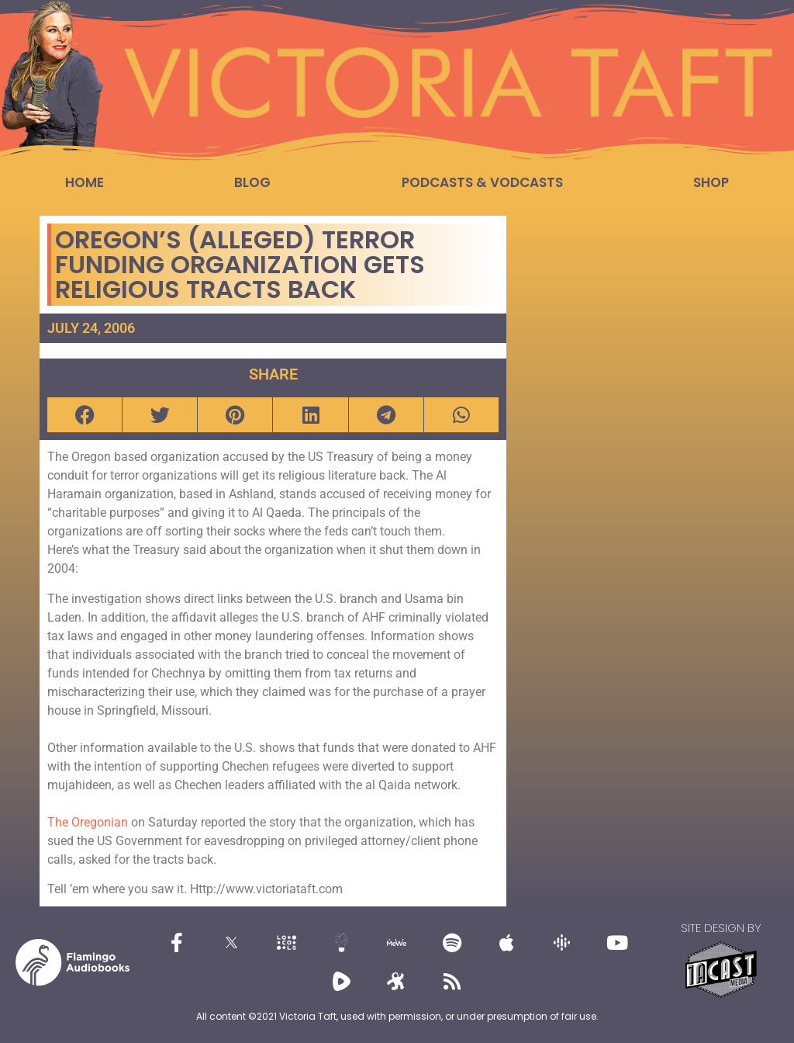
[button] (84, 414)
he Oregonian (93, 822)
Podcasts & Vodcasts (482, 182)
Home (84, 182)
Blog (252, 182)
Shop (711, 182)
